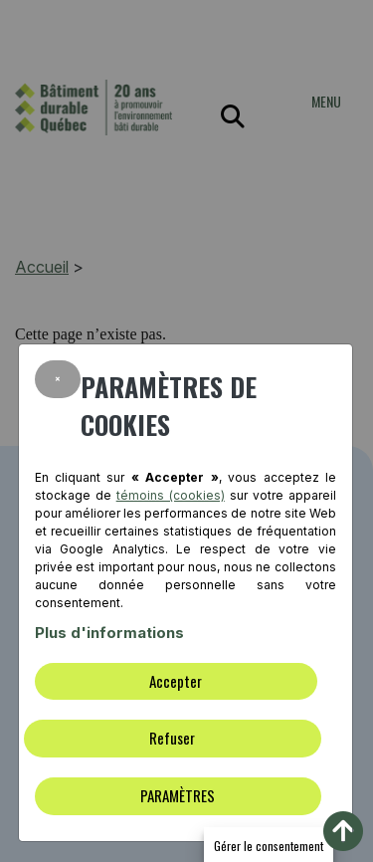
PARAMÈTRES (177, 795)
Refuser (172, 738)
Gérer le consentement (268, 845)
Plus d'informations (109, 632)
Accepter (175, 681)
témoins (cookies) (170, 495)
